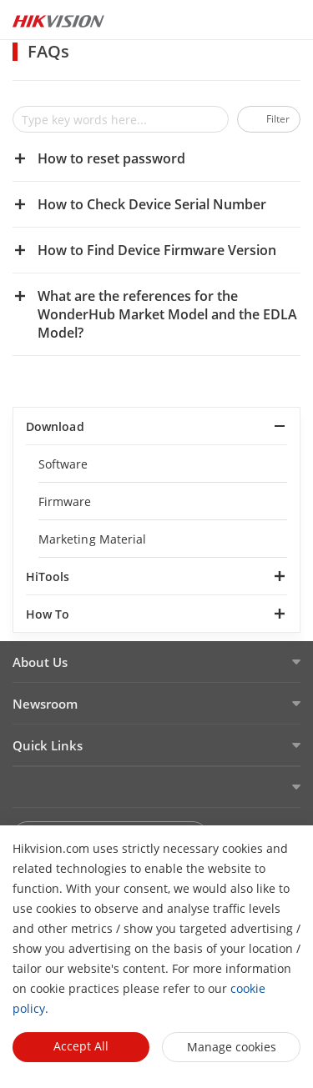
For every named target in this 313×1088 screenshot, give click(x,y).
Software (63, 464)
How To (47, 614)
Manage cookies (231, 1047)
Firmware (65, 501)
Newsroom (45, 703)
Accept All (81, 1046)
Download (55, 426)
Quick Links (48, 745)
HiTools (48, 576)
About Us (40, 662)
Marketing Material (92, 539)
